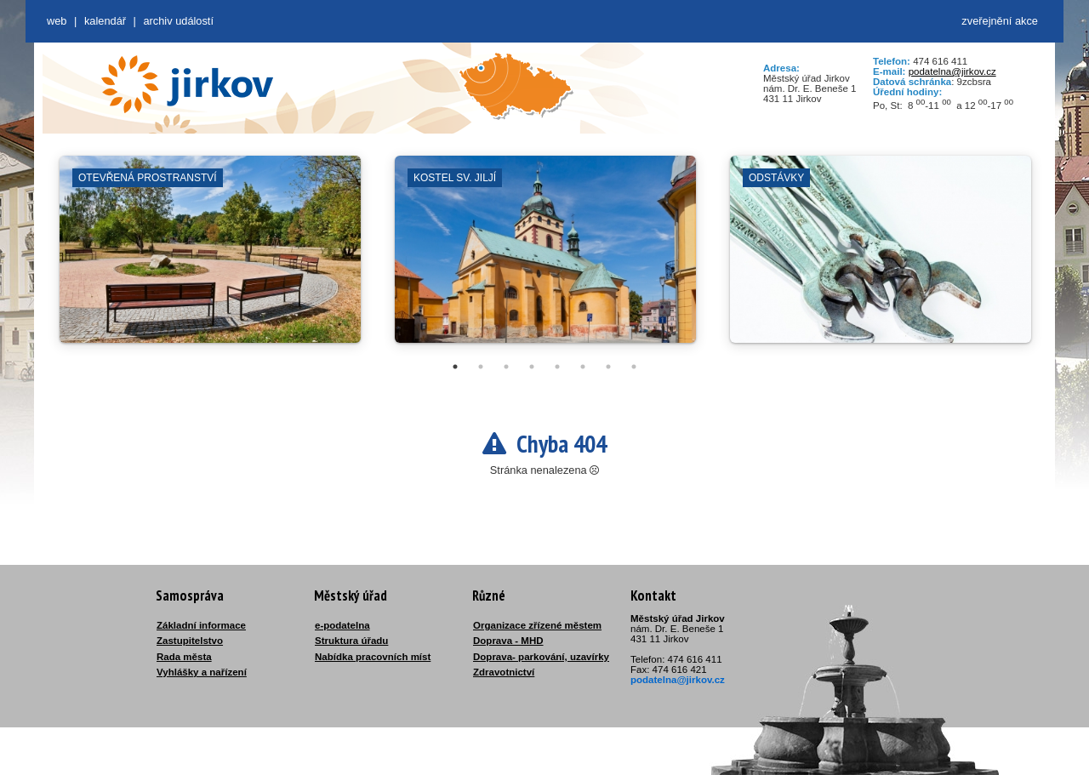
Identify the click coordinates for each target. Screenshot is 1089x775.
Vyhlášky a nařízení (202, 672)
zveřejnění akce (999, 20)
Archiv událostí (178, 20)
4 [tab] (531, 366)
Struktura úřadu (351, 640)
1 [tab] (455, 366)
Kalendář (105, 20)
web (56, 20)
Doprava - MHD (508, 640)
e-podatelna (342, 625)
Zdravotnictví (503, 672)
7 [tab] (608, 366)
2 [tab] (480, 366)
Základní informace (201, 625)
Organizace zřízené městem (537, 625)
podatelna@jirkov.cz (952, 71)
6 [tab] (582, 366)
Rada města (184, 657)
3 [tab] (506, 366)
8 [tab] (633, 366)
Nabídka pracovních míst (372, 657)
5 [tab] (557, 366)
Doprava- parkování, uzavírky (541, 657)
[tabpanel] (210, 258)
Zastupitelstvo (190, 640)
